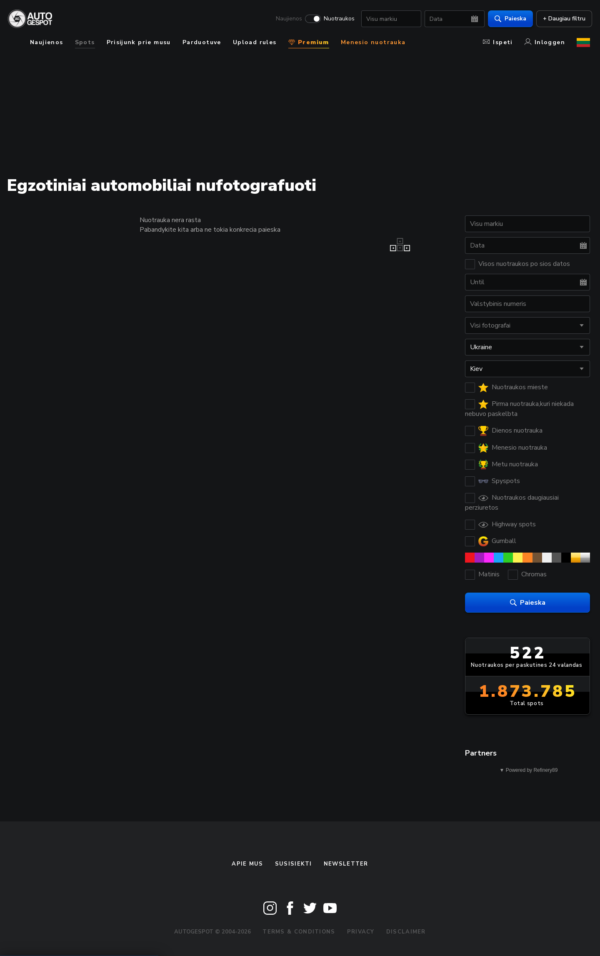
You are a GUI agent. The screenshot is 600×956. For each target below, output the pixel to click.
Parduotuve (201, 42)
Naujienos (287, 19)
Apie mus (247, 864)
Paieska (508, 19)
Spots (85, 42)
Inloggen (545, 42)
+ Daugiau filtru (562, 19)
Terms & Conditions (298, 932)
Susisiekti (293, 864)
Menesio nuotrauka (373, 42)
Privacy (361, 932)
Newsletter (346, 864)
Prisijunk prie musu (139, 42)
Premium (308, 42)
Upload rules (255, 42)
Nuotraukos (337, 19)
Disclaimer (406, 932)
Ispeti (497, 42)
